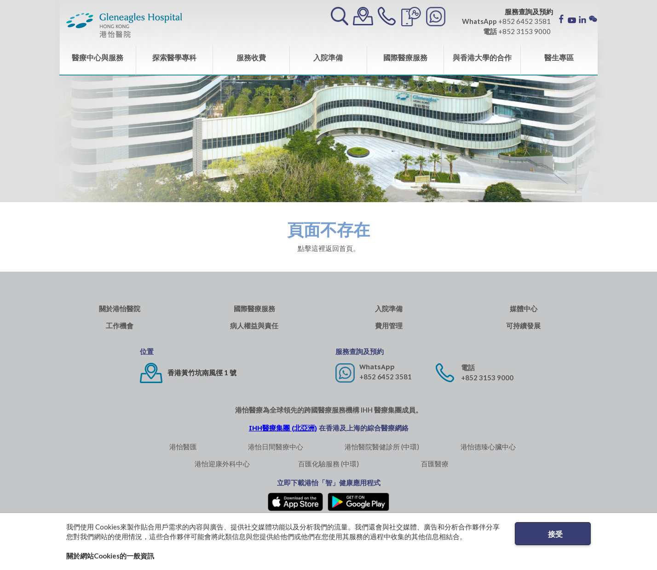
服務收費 (251, 57)
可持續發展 (523, 325)
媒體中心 (523, 308)
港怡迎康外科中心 (222, 463)
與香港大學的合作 (482, 57)
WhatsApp (377, 366)
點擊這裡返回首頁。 (329, 248)
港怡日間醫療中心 (275, 446)
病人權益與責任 (254, 325)
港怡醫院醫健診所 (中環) (382, 446)
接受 (555, 533)
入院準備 (328, 57)
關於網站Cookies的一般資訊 (110, 556)
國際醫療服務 (405, 57)
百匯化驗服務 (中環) (328, 463)
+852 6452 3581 (385, 376)
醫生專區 (559, 57)
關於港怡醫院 (119, 308)
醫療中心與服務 (97, 57)
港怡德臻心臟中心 (488, 446)
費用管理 (389, 325)
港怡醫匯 (183, 446)
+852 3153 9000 (487, 377)
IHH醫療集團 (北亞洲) (283, 428)
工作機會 (119, 325)
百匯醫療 (435, 463)
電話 (468, 367)
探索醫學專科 (174, 57)
